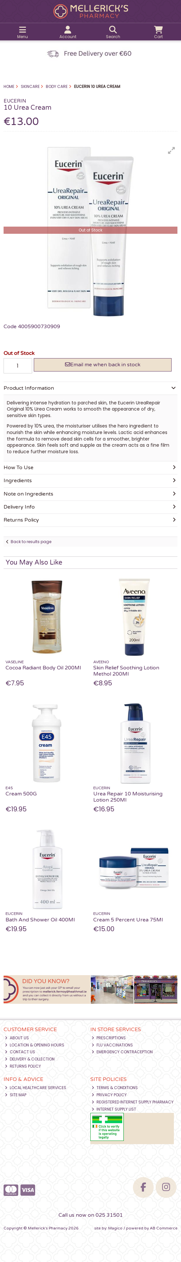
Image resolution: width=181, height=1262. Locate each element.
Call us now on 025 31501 (90, 1215)
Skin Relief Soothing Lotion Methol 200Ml (126, 671)
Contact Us (20, 1052)
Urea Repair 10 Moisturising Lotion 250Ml (127, 797)
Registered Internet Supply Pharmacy (133, 1102)
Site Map (15, 1095)
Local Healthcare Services (35, 1087)
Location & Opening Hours (34, 1045)
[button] (171, 150)
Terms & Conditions (115, 1087)
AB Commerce (163, 1228)
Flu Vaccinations (112, 1045)
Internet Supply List (114, 1109)
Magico (115, 1228)
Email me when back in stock (102, 364)
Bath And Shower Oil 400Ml (40, 920)
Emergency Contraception (122, 1052)
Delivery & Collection (30, 1059)
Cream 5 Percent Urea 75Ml (128, 920)
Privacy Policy (109, 1095)
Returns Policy (23, 1066)
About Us (17, 1038)
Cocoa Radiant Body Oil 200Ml (43, 668)
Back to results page (31, 541)
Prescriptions (109, 1038)
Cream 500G (21, 794)
